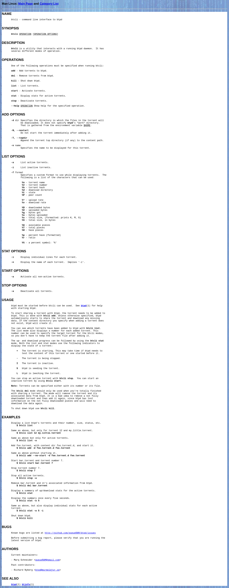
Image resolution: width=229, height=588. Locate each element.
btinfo (26, 584)
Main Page (25, 3)
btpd (83, 306)
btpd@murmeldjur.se (47, 570)
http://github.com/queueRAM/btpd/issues (70, 533)
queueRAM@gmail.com (47, 560)
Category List (49, 3)
